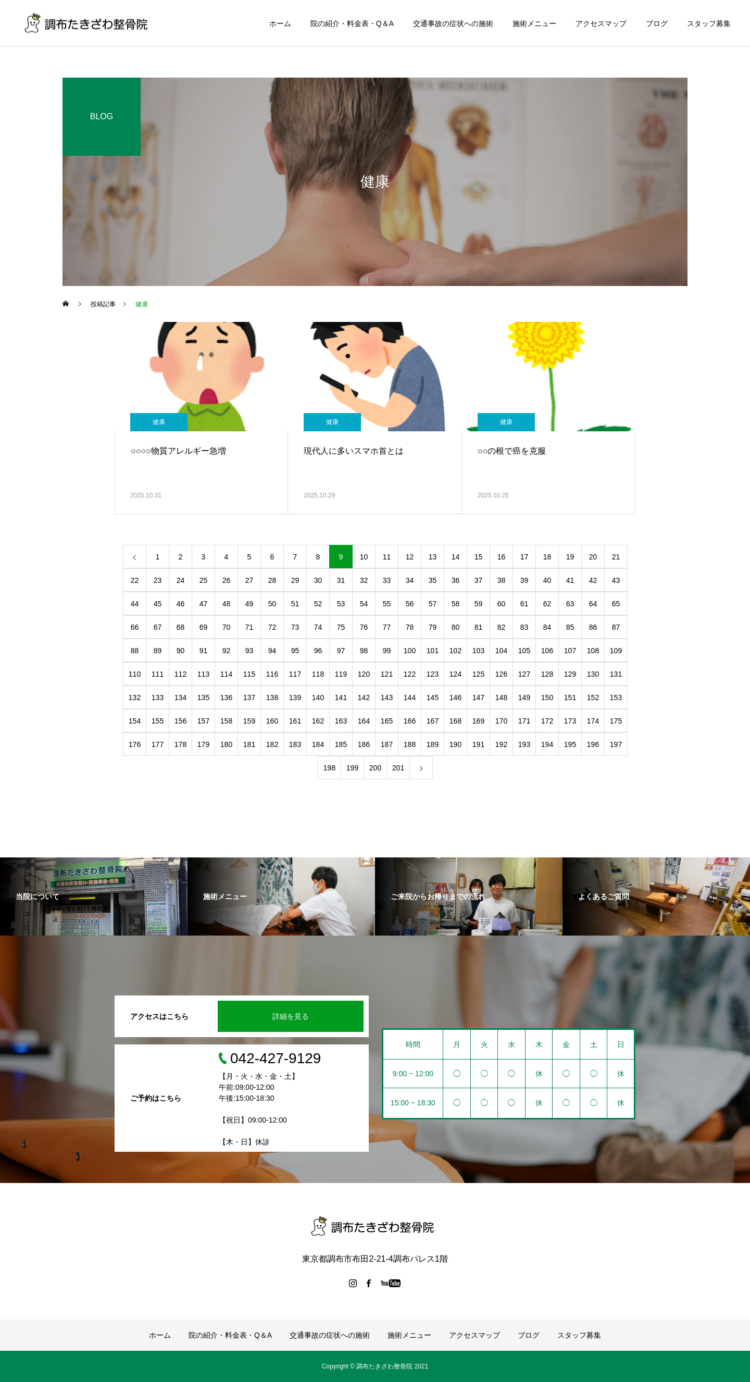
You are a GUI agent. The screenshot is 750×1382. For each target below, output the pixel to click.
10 (364, 557)
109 (616, 650)
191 (478, 744)
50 (272, 604)
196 (593, 744)
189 (433, 744)
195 (570, 744)
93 (249, 650)
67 (158, 627)
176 (135, 744)
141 (341, 697)
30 (318, 580)
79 (433, 627)
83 (524, 627)
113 (203, 674)
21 (616, 557)
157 (203, 721)
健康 (159, 422)
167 (433, 721)
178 (180, 744)
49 (249, 604)
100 (410, 650)
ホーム (280, 23)
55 (387, 604)
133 (158, 697)
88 (135, 650)
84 (547, 627)
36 (456, 580)
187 (387, 744)
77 (387, 627)
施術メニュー (534, 23)
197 (616, 744)
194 (547, 744)
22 (135, 580)
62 (547, 604)
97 (341, 650)
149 (524, 697)
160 (272, 721)
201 (398, 768)
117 (295, 674)
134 (180, 697)
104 (501, 650)
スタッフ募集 (709, 23)
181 (249, 744)
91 (203, 650)
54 (364, 604)
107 (570, 650)
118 (318, 674)
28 (272, 580)
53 (341, 604)
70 (226, 627)
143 (387, 697)
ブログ (657, 23)
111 (158, 674)
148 (501, 697)
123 (433, 674)
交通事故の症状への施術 (453, 23)
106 (547, 650)
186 (364, 744)
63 (570, 604)
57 (433, 604)
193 (524, 744)
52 (318, 604)
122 (410, 674)
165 (387, 721)
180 (226, 744)
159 (249, 721)
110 (135, 674)
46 (181, 604)
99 (387, 650)
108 (593, 650)
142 (364, 697)
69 (203, 627)
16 (501, 557)
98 (364, 650)
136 (226, 697)
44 (135, 604)
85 (570, 627)
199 (352, 768)
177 (158, 744)
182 (272, 744)
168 (455, 721)
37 (478, 580)
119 (341, 674)
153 (616, 697)
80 (456, 627)
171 (524, 721)
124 (455, 674)
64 (593, 604)
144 (410, 697)
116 (272, 674)
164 (364, 721)
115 (249, 674)
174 (593, 721)
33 (387, 580)
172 (547, 721)
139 (295, 697)
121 (387, 674)
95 (295, 650)
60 (501, 604)
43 (616, 580)
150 (547, 697)
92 (226, 650)
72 (272, 627)
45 (158, 604)
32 (364, 580)
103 (478, 650)
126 (501, 674)
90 (181, 650)
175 (616, 721)
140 (318, 697)
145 (433, 697)
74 (318, 627)
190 (455, 744)
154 (135, 721)
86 (593, 627)
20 (593, 557)
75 (341, 627)
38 (501, 580)
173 (570, 721)
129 (570, 674)
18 (547, 557)
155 (158, 721)
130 (593, 674)
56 (410, 604)
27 (249, 580)
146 (455, 697)
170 (501, 721)
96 (318, 650)
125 (478, 674)
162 (318, 721)
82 (501, 627)
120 (364, 674)
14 (456, 557)
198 (329, 768)
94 (272, 650)
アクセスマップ (601, 23)
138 (272, 697)
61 (524, 604)
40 (547, 580)
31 (341, 580)
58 (456, 604)
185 (341, 744)
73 (295, 627)
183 (295, 744)
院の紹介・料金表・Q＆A (352, 23)
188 (410, 744)
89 (158, 650)
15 (478, 557)
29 (295, 580)
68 (181, 627)
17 (524, 557)
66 (135, 627)
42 (593, 580)
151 (570, 697)
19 (570, 557)
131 (616, 674)
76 (364, 627)
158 (226, 721)
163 (341, 721)
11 (387, 557)
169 (478, 721)
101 (433, 650)
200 (375, 768)
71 (249, 627)
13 (433, 557)
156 (180, 721)
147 (478, 697)
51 (295, 604)
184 (318, 744)
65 (616, 604)
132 (135, 697)
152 (593, 697)
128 (547, 674)
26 (226, 580)
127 (524, 674)
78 (410, 627)
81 (478, 627)
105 (524, 650)
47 (203, 604)
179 (203, 744)
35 (433, 580)
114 (226, 674)
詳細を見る (290, 1016)
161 (295, 721)
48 (226, 604)
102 (455, 650)
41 (570, 580)
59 (478, 604)
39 (524, 580)
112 (180, 674)
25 (203, 580)
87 (616, 627)
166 (410, 721)
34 (410, 580)
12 (410, 557)
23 (158, 580)
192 (501, 744)
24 (181, 580)
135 (203, 697)
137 (249, 697)
